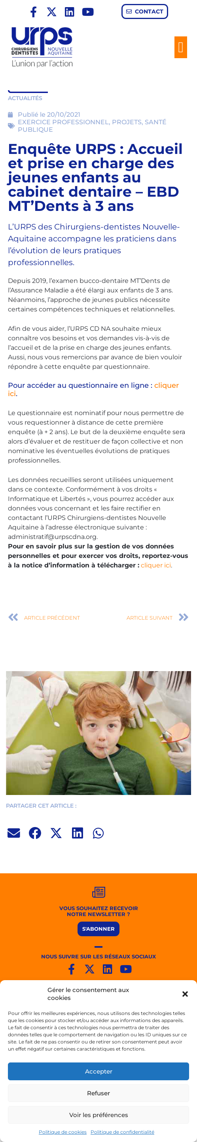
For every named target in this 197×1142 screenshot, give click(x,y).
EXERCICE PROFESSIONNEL (63, 122)
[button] (185, 994)
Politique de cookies (63, 1132)
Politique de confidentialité (122, 1132)
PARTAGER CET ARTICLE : (41, 805)
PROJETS (127, 122)
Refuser (98, 1093)
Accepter (98, 1071)
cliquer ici (156, 565)
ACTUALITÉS (25, 98)
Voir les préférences (98, 1115)
